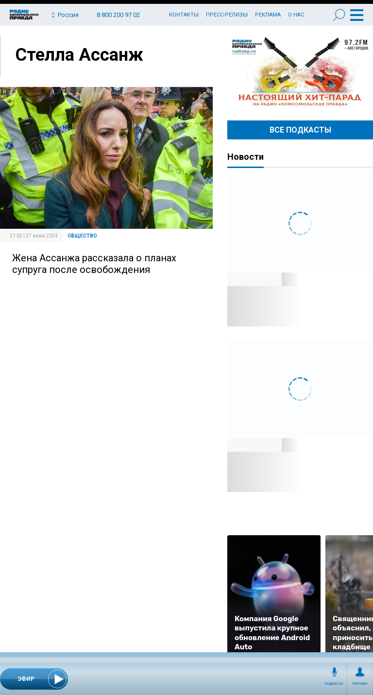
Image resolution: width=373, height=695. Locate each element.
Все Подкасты (300, 130)
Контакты (184, 15)
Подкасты (334, 684)
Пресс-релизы (227, 15)
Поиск (339, 15)
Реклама (268, 15)
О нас (296, 15)
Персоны (360, 684)
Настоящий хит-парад (300, 71)
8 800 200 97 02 (118, 14)
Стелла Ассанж (79, 55)
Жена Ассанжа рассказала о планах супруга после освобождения (94, 263)
